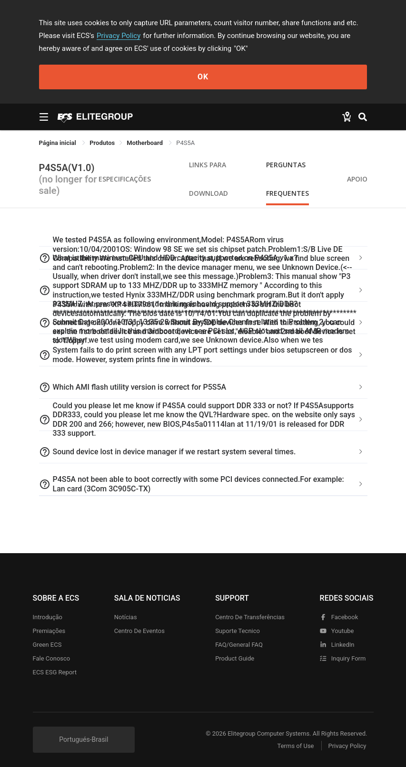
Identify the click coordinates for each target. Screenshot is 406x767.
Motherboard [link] (145, 142)
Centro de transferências (250, 617)
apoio (357, 178)
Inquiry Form (343, 658)
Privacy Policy (118, 35)
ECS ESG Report (55, 672)
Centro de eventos (139, 630)
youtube (337, 630)
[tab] (203, 290)
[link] (102, 142)
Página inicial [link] (58, 142)
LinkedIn (337, 644)
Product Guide (234, 658)
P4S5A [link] (185, 142)
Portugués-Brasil (83, 739)
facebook (339, 617)
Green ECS (47, 644)
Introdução (47, 617)
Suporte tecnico (237, 630)
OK (203, 76)
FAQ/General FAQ (239, 644)
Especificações (125, 178)
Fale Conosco (51, 658)
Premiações (49, 630)
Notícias (125, 617)
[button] (203, 290)
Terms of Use (295, 745)
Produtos (102, 142)
